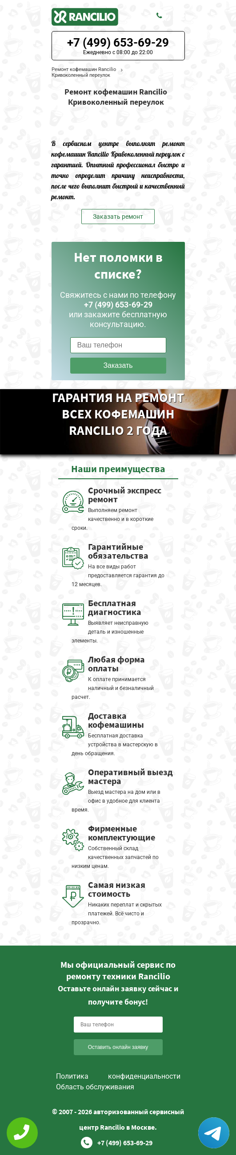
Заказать (117, 365)
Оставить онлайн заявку (118, 1047)
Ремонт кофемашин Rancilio (84, 69)
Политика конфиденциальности (118, 1076)
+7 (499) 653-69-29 (118, 42)
